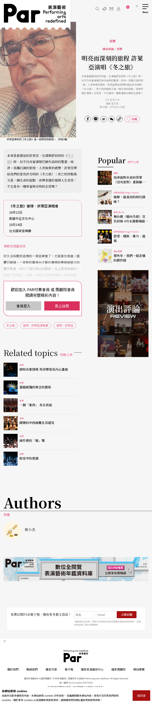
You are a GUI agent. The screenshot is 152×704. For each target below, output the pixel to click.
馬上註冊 (62, 305)
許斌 (116, 103)
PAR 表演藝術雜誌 (76, 656)
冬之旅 (10, 325)
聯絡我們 (32, 669)
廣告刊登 (51, 669)
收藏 (134, 119)
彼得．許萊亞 (64, 325)
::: (137, 6)
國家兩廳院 (118, 669)
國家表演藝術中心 (92, 669)
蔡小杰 (116, 100)
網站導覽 (139, 669)
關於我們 (13, 669)
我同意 (141, 695)
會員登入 (23, 305)
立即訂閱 (126, 615)
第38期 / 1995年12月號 (112, 107)
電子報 (69, 669)
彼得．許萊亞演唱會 (35, 325)
